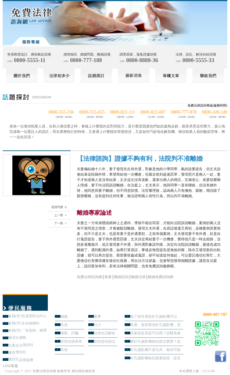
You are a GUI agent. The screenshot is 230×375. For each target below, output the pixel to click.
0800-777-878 (184, 111)
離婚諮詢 (121, 277)
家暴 (108, 277)
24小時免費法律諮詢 (211, 307)
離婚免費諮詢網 (160, 277)
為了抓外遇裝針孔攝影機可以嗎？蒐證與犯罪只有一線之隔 (153, 316)
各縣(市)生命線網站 (24, 323)
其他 (64, 350)
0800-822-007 (153, 111)
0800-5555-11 (29, 60)
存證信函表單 (71, 341)
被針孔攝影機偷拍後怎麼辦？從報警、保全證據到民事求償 (155, 341)
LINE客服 (10, 366)
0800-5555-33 (198, 60)
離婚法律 (138, 277)
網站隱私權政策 (83, 371)
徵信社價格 (17, 337)
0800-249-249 (214, 111)
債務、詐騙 (69, 333)
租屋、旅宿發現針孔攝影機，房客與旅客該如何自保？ (155, 325)
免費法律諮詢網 (89, 277)
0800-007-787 (215, 314)
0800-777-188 (86, 60)
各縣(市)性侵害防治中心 (27, 316)
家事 (97, 316)
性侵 (64, 325)
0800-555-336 (61, 111)
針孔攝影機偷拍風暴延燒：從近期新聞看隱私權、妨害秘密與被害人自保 (155, 358)
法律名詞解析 (104, 333)
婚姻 (64, 316)
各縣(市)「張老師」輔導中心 (27, 330)
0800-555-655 (92, 111)
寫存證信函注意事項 (104, 341)
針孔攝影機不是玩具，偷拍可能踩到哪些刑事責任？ (155, 350)
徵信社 (28, 345)
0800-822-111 (122, 111)
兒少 (97, 325)
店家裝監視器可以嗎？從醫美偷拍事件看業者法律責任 (155, 333)
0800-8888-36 (142, 60)
